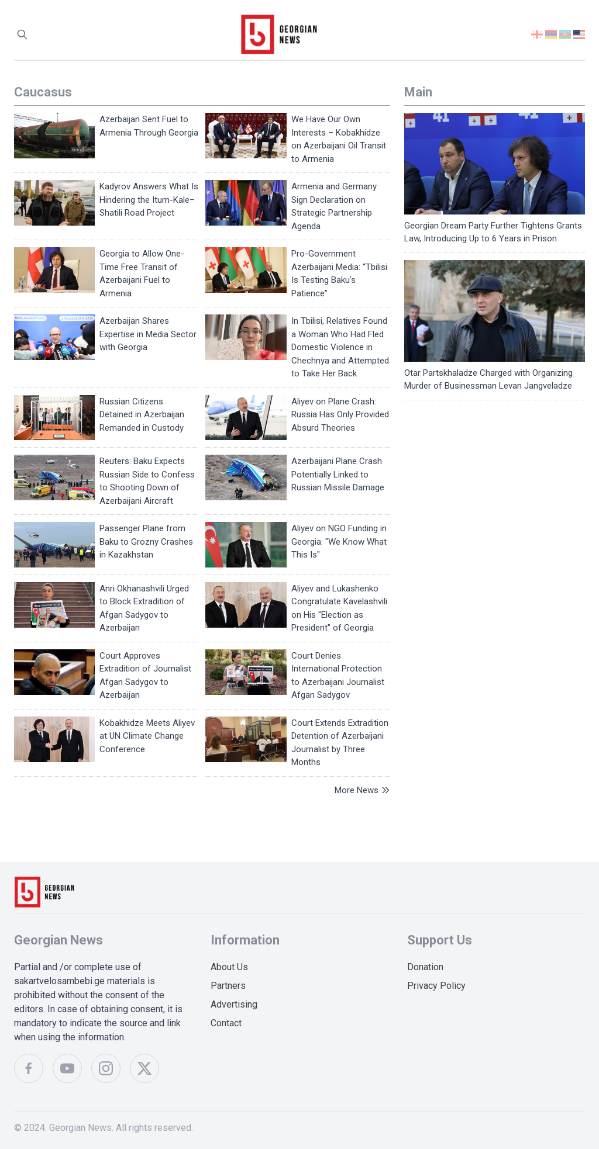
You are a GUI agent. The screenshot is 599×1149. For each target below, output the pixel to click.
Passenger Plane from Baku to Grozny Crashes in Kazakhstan (146, 541)
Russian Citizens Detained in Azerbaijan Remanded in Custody (141, 414)
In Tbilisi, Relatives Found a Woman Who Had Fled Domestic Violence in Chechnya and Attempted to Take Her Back (340, 347)
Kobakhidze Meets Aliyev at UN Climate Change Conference (147, 736)
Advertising (234, 1004)
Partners (228, 985)
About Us (229, 967)
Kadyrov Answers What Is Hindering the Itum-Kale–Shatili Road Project (148, 199)
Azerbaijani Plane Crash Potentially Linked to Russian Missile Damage (337, 474)
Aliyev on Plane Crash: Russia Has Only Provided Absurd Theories (340, 414)
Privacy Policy (436, 985)
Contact (226, 1023)
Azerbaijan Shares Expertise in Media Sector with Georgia (148, 334)
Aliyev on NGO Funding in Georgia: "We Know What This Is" (339, 541)
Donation (425, 967)
